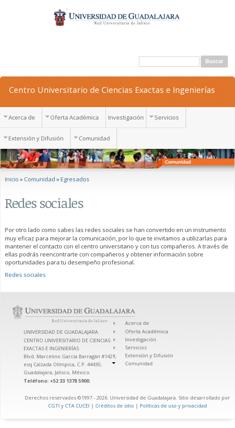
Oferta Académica (74, 117)
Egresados (75, 179)
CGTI (54, 405)
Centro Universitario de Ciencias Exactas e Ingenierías (112, 89)
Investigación (126, 117)
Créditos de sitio (114, 405)
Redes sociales (25, 275)
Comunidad (94, 138)
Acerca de (21, 117)
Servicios (166, 117)
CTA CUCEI (77, 405)
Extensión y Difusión (36, 138)
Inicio (12, 179)
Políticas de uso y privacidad (173, 405)
